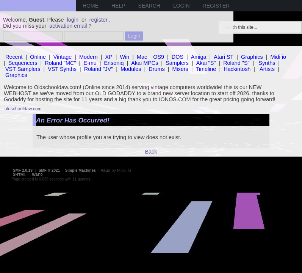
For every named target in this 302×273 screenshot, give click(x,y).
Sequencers (23, 63)
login (72, 20)
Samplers (177, 63)
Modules (130, 69)
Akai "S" (206, 63)
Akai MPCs (144, 63)
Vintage (62, 57)
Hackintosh (237, 69)
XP (109, 57)
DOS (177, 57)
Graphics (252, 57)
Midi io (278, 57)
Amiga (199, 57)
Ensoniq (114, 63)
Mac (142, 57)
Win (125, 57)
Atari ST (223, 57)
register (98, 20)
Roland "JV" (98, 69)
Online (38, 57)
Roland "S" (236, 63)
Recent (14, 57)
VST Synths (62, 69)
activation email (68, 26)
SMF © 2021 (49, 170)
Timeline (206, 69)
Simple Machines (80, 170)
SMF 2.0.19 (23, 170)
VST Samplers (23, 69)
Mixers (180, 69)
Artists (267, 69)
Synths (266, 63)
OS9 (158, 57)
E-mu (89, 63)
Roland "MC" (60, 63)
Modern (88, 57)
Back (151, 152)
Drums (156, 69)
